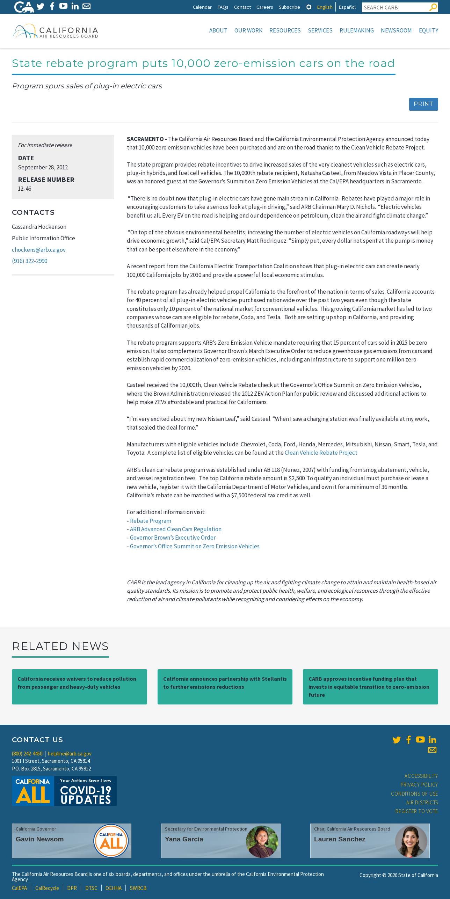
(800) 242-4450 (27, 753)
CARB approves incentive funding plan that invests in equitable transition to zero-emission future (369, 686)
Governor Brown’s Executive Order (173, 537)
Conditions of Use (414, 793)
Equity (428, 30)
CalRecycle (47, 888)
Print (424, 104)
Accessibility (421, 776)
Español (347, 6)
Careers (264, 6)
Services (320, 30)
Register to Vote (416, 811)
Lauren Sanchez (339, 839)
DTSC (91, 888)
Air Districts (422, 802)
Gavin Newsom (40, 839)
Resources (285, 30)
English (325, 6)
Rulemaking (357, 30)
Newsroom (396, 30)
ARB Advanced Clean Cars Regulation (176, 529)
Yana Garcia (184, 839)
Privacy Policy (419, 784)
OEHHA (114, 888)
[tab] (309, 6)
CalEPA (19, 888)
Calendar (202, 6)
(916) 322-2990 (29, 261)
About (218, 30)
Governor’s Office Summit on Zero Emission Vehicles (195, 546)
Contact (242, 6)
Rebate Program (150, 521)
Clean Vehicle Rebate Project (321, 452)
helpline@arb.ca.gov (70, 753)
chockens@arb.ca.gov (39, 250)
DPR (72, 888)
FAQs (222, 6)
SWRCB (138, 888)
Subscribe (289, 6)
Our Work (248, 30)
